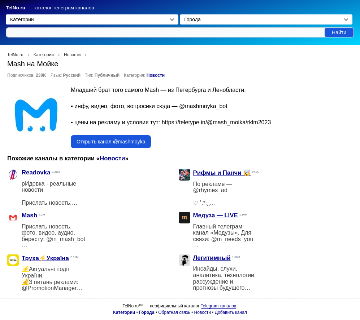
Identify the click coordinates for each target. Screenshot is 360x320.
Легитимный (212, 257)
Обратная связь (174, 312)
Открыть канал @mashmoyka (111, 142)
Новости (156, 75)
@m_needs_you (232, 239)
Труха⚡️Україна (45, 258)
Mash (29, 215)
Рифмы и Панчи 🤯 (222, 172)
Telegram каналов (218, 305)
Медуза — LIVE (215, 215)
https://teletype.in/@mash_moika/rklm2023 (216, 122)
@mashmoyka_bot (203, 106)
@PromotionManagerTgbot (56, 288)
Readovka (36, 172)
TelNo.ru (15, 7)
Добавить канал (231, 312)
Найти (339, 32)
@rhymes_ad (210, 190)
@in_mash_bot (65, 239)
